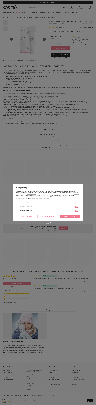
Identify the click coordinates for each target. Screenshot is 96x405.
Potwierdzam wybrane (26, 216)
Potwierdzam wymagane (48, 216)
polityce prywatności (31, 194)
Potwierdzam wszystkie (69, 216)
